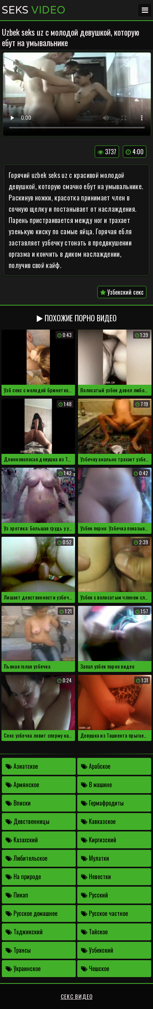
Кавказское (98, 821)
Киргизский (98, 839)
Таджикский (24, 931)
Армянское (22, 784)
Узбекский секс (122, 292)
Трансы (18, 950)
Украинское (23, 968)
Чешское (95, 968)
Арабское (95, 766)
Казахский (22, 839)
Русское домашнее (31, 913)
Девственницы (28, 821)
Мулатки (95, 858)
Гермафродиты (102, 802)
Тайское (94, 931)
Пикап (17, 894)
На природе (23, 876)
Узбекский (97, 950)
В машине (96, 784)
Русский (94, 894)
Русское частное (104, 913)
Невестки (96, 876)
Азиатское (22, 766)
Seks (33, 10)
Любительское (26, 858)
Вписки (18, 802)
